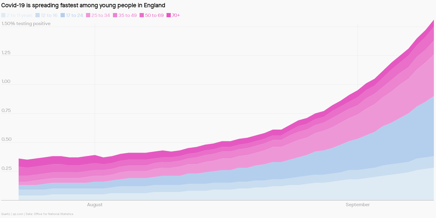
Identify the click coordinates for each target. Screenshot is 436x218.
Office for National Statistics (53, 214)
